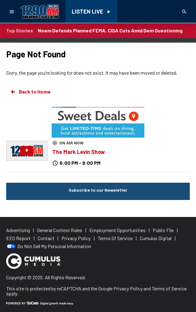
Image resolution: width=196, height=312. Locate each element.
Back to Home (30, 92)
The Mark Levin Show (78, 151)
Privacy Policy (128, 288)
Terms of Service (169, 288)
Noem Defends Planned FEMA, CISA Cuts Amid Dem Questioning (110, 30)
